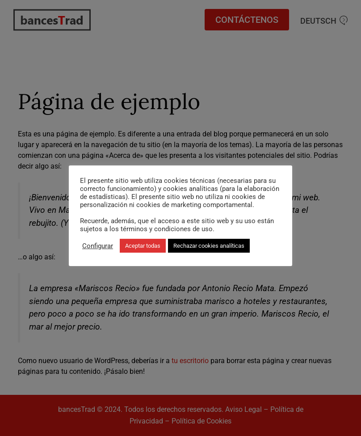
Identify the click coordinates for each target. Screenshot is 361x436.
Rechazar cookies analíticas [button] (208, 245)
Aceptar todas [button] (142, 245)
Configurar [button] (97, 246)
